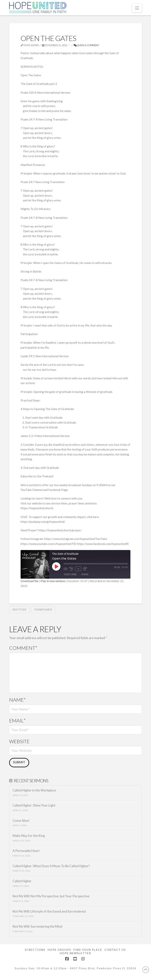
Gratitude (19, 609)
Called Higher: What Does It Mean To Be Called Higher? (51, 866)
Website (19, 741)
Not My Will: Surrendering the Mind (37, 926)
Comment (23, 648)
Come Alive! (21, 821)
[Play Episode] (56, 566)
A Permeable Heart (26, 851)
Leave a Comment (86, 45)
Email (17, 720)
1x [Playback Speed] (78, 568)
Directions (35, 949)
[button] (137, 8)
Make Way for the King (29, 836)
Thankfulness (43, 609)
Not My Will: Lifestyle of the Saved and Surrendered (49, 911)
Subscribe (70, 574)
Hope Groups (59, 949)
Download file (29, 581)
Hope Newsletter (75, 953)
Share (84, 574)
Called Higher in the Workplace (34, 790)
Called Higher (22, 881)
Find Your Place (87, 949)
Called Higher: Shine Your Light (34, 805)
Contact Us (115, 949)
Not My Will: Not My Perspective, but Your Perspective (51, 896)
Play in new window (52, 581)
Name (17, 700)
